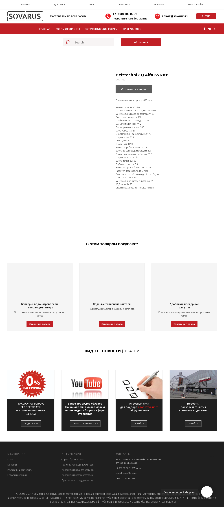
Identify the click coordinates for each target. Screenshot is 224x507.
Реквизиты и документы (19, 469)
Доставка (59, 4)
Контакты (124, 4)
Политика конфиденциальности (78, 464)
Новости (159, 4)
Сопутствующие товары (101, 28)
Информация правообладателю (77, 475)
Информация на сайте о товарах (78, 469)
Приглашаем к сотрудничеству (77, 480)
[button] (31, 409)
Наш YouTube (195, 4)
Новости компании (17, 475)
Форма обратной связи (73, 459)
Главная (44, 28)
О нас (92, 4)
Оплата (25, 4)
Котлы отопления (68, 28)
